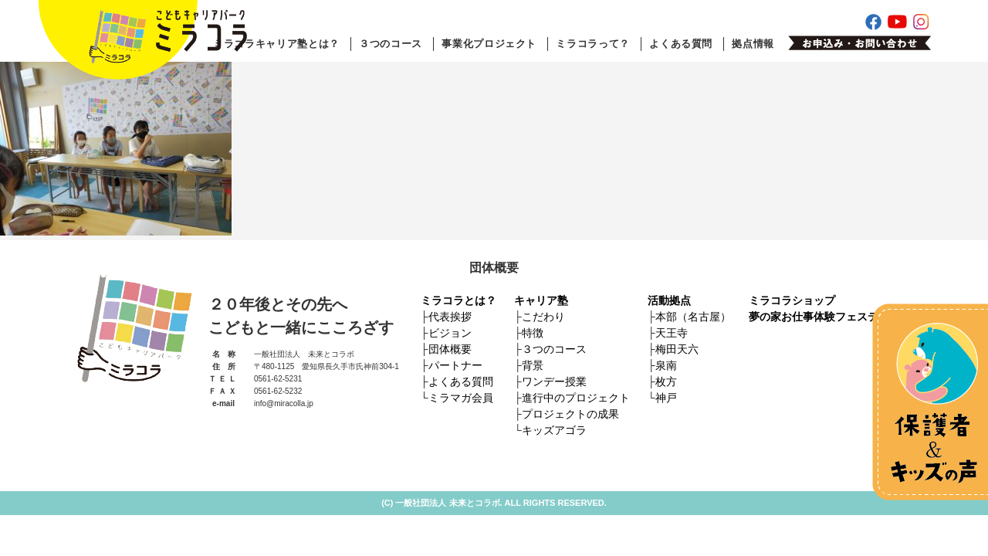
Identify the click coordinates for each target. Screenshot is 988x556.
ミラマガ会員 (460, 398)
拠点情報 (753, 43)
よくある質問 (680, 43)
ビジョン (450, 333)
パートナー (455, 365)
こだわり (543, 316)
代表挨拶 (450, 316)
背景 (532, 365)
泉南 (666, 365)
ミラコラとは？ (458, 300)
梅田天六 (677, 349)
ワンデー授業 (554, 381)
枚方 (666, 381)
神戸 (666, 398)
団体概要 (450, 349)
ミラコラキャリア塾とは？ (276, 43)
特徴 (532, 333)
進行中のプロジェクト (576, 398)
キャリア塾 (541, 300)
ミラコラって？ (593, 43)
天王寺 (671, 333)
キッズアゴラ (554, 430)
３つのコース (390, 43)
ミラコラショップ (792, 300)
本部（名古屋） (693, 316)
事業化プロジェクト (489, 43)
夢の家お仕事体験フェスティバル (830, 316)
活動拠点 (669, 300)
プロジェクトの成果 (570, 414)
